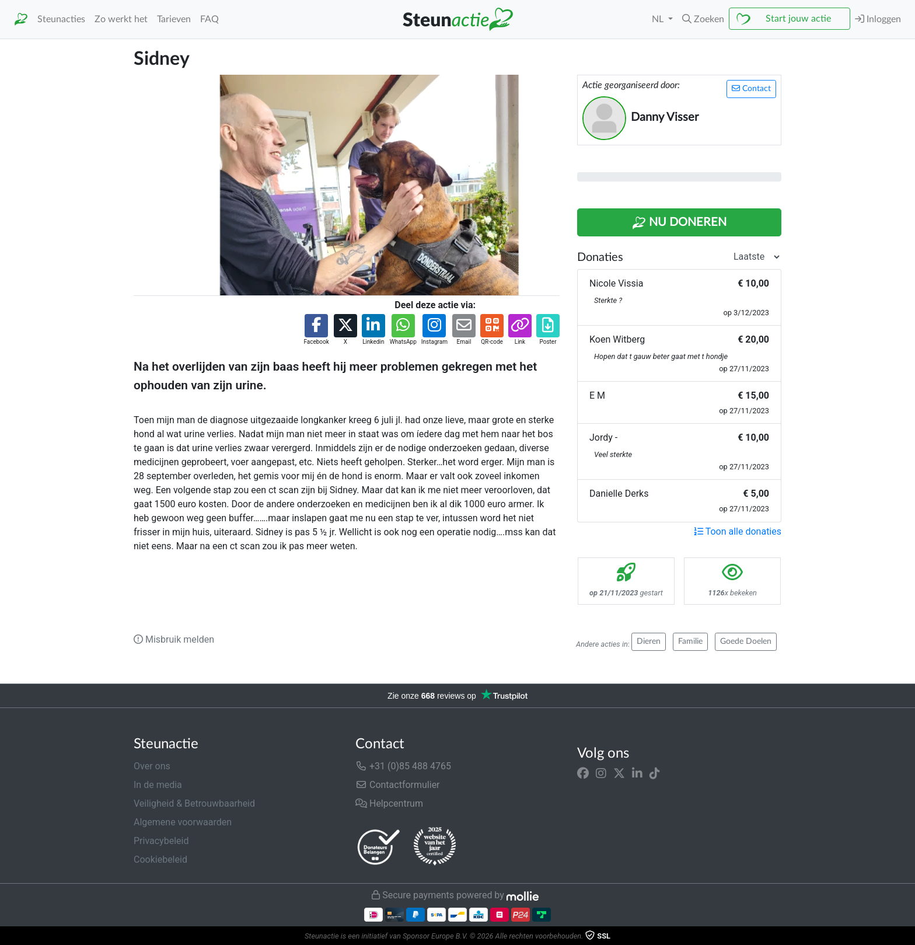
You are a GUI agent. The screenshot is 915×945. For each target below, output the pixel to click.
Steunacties (61, 19)
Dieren (649, 641)
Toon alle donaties (737, 531)
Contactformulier (397, 784)
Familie (690, 641)
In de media (158, 784)
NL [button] (659, 19)
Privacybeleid (161, 840)
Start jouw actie (798, 18)
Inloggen (878, 19)
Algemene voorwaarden (183, 822)
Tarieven (174, 19)
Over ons (152, 766)
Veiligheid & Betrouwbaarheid (194, 803)
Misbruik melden (174, 639)
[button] (703, 19)
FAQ (209, 19)
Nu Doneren (679, 223)
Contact (751, 88)
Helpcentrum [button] (389, 803)
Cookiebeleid (160, 859)
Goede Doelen (745, 641)
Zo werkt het (121, 19)
